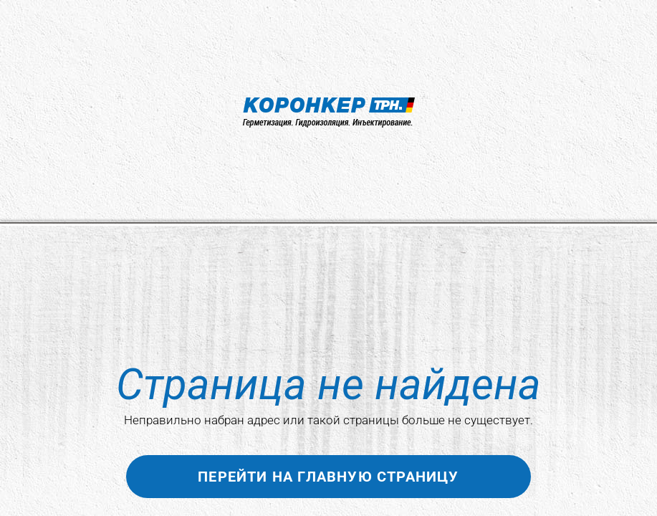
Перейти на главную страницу (328, 476)
